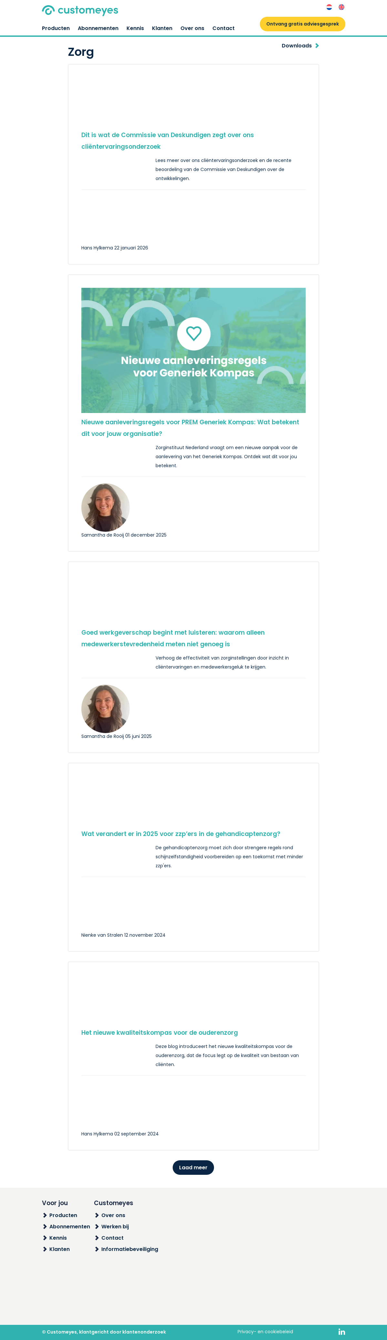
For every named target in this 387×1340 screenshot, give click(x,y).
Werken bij (115, 1226)
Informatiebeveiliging (129, 1249)
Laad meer (193, 1167)
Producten (56, 28)
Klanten (162, 28)
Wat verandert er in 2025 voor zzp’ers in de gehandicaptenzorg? (180, 834)
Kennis (135, 28)
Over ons (192, 28)
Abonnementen (98, 28)
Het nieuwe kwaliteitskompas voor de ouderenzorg (159, 1032)
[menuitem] (329, 7)
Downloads (297, 45)
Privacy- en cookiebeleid (265, 1331)
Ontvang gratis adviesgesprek (302, 24)
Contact (223, 28)
